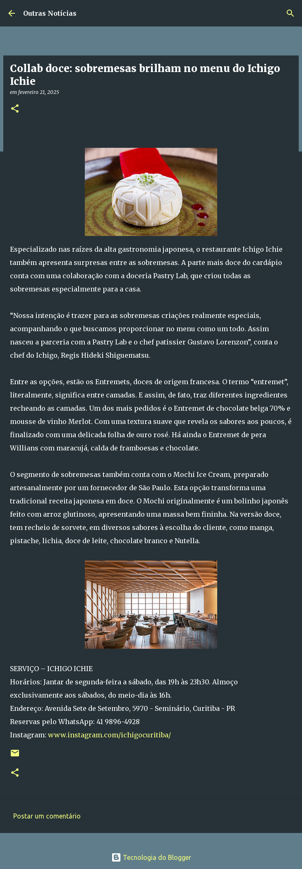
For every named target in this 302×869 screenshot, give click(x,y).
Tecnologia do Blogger (151, 857)
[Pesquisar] (290, 13)
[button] (15, 109)
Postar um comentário (47, 816)
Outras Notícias (50, 13)
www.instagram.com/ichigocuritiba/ (109, 735)
